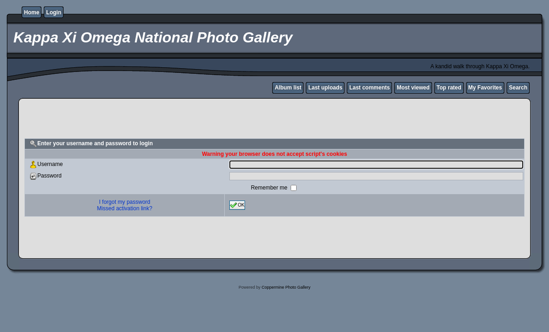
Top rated (449, 87)
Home (31, 12)
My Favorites (485, 87)
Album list (287, 87)
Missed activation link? (124, 208)
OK (237, 205)
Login (53, 12)
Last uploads (325, 87)
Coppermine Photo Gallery (286, 287)
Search (518, 87)
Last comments (369, 87)
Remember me (270, 187)
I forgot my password (124, 202)
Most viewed (413, 87)
